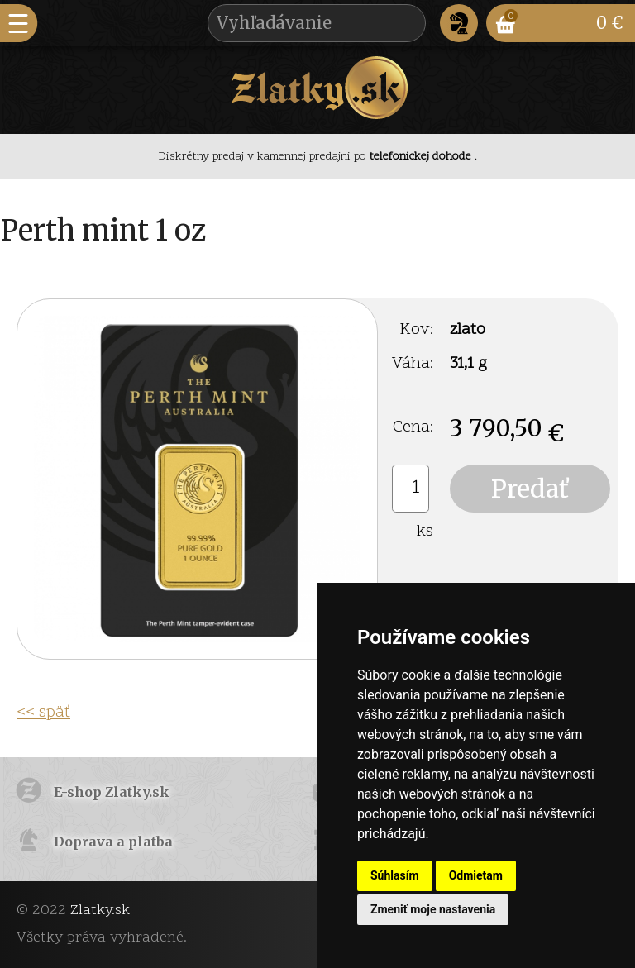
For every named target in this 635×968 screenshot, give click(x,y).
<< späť (43, 712)
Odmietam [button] (476, 875)
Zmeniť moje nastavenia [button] (432, 909)
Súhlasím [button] (394, 875)
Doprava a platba (113, 841)
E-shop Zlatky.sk (111, 792)
